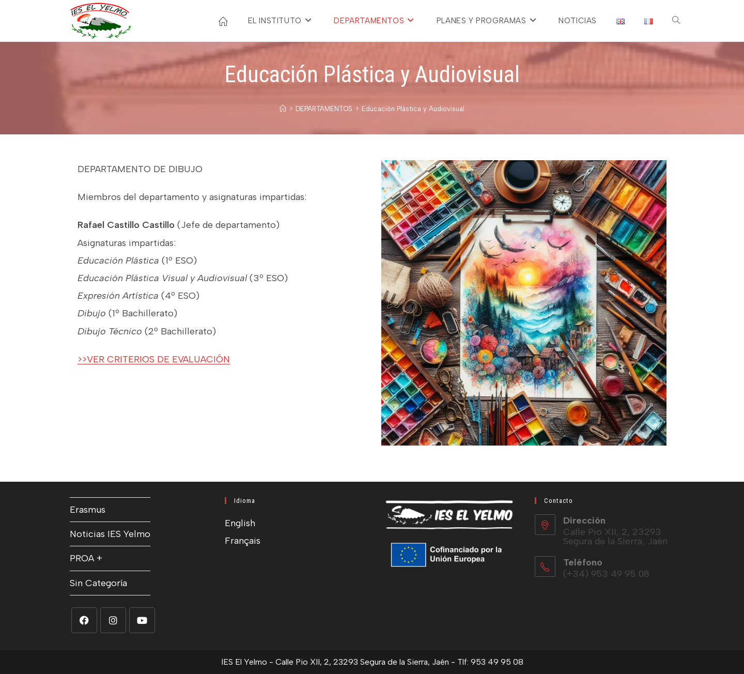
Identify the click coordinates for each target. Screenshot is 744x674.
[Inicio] (283, 109)
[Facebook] (84, 620)
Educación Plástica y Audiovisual (413, 109)
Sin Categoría (98, 583)
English (240, 523)
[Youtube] (142, 620)
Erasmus (87, 509)
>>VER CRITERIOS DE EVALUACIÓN (154, 359)
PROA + (86, 558)
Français (242, 540)
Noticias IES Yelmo (110, 534)
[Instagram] (113, 620)
